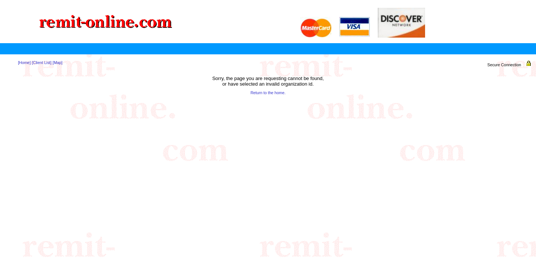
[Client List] (41, 62)
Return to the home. (268, 92)
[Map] (57, 62)
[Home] (24, 62)
